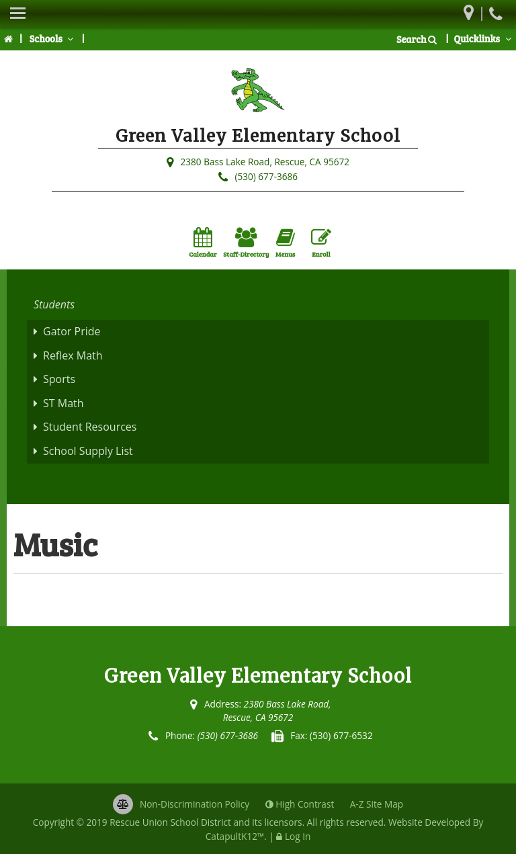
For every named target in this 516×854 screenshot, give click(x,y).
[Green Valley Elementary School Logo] (258, 92)
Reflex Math (73, 355)
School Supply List (88, 450)
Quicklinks (484, 38)
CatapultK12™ (235, 836)
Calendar (202, 243)
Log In (297, 836)
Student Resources (89, 426)
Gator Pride (72, 331)
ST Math (63, 403)
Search (416, 39)
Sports (59, 379)
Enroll (321, 243)
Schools (53, 38)
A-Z (376, 804)
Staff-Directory (246, 243)
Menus (285, 243)
